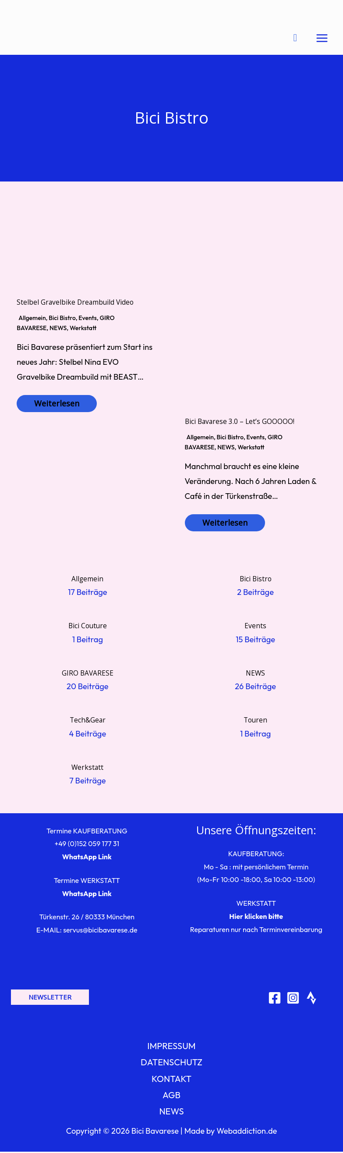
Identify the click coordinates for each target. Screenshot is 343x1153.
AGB (171, 1096)
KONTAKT (171, 1079)
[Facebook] (274, 999)
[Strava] (311, 999)
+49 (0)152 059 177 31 (86, 844)
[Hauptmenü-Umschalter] (322, 38)
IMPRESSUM (171, 1047)
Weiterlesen (56, 404)
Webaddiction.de (246, 1132)
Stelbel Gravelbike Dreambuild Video (75, 303)
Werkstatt (83, 329)
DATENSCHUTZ (171, 1063)
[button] (50, 998)
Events (87, 319)
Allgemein (32, 319)
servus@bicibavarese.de (100, 931)
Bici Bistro (62, 319)
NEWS (58, 329)
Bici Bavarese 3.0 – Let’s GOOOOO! (239, 422)
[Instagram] (293, 999)
